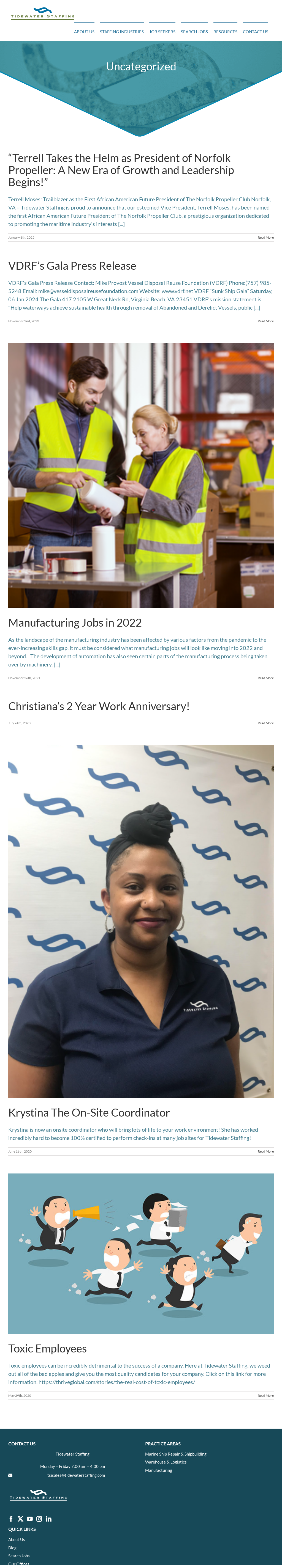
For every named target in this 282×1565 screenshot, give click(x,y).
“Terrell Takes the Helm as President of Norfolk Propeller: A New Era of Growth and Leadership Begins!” (121, 170)
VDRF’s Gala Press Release (72, 265)
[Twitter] (20, 1519)
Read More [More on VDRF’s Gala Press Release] (266, 321)
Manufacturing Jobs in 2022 (75, 622)
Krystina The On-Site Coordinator (89, 1112)
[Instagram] (39, 1519)
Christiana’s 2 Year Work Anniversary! (99, 706)
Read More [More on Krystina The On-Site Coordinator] (266, 1151)
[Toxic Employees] (141, 1253)
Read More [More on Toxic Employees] (266, 1395)
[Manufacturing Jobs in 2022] (141, 475)
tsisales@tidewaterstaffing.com (76, 1475)
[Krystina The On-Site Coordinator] (141, 921)
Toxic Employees (47, 1348)
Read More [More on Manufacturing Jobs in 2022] (266, 678)
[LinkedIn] (48, 1519)
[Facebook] (11, 1519)
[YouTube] (29, 1519)
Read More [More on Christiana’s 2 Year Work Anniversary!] (266, 723)
